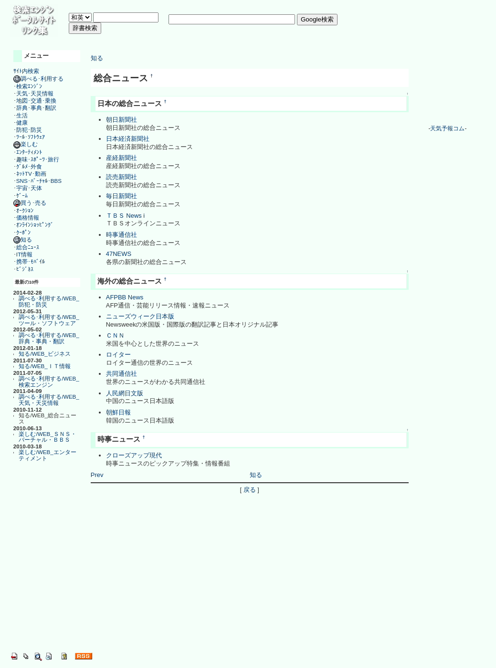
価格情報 (27, 217)
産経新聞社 (121, 157)
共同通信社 (121, 373)
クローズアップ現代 (134, 455)
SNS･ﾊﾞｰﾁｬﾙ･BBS (39, 181)
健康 (22, 122)
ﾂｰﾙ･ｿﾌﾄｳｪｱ (30, 137)
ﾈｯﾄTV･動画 (31, 173)
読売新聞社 (121, 176)
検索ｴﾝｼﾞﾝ (29, 86)
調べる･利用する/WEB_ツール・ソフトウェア (49, 320)
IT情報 (24, 254)
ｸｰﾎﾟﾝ (23, 232)
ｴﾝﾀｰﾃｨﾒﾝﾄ (29, 152)
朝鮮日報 (118, 412)
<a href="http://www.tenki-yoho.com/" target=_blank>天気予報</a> (447, 85)
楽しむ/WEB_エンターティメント (47, 455)
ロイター (118, 354)
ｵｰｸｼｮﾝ (24, 210)
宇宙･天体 (29, 188)
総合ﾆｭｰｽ (27, 247)
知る (22, 239)
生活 (22, 115)
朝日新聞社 (121, 119)
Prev (97, 474)
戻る (249, 489)
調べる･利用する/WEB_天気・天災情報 (49, 399)
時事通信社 (121, 234)
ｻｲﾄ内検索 (26, 71)
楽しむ (25, 144)
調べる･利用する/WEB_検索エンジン (49, 381)
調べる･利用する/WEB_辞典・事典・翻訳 (49, 338)
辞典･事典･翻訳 (36, 108)
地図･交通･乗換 (36, 100)
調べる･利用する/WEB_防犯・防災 (49, 301)
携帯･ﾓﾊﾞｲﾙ (30, 261)
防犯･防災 (29, 130)
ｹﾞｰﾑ (22, 195)
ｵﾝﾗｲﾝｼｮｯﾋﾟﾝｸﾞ (34, 225)
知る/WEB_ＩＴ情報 (44, 366)
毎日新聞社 (121, 196)
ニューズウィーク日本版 (140, 316)
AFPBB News (124, 297)
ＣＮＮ (115, 335)
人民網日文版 (124, 393)
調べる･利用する (38, 78)
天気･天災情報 (34, 93)
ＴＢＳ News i (125, 215)
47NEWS (118, 253)
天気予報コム (447, 128)
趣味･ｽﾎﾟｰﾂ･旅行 (37, 159)
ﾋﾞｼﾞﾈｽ (24, 269)
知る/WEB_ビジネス (44, 353)
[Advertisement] (242, 40)
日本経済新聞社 (127, 138)
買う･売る (29, 203)
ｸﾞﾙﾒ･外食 (29, 166)
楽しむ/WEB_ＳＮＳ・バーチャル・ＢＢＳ (47, 437)
